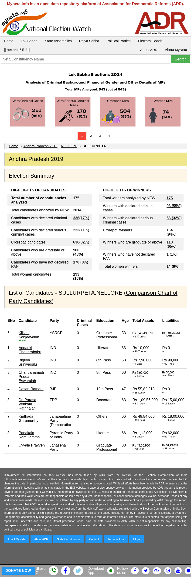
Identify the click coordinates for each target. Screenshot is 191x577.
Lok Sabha (29, 41)
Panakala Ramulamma (29, 435)
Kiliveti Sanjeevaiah (29, 335)
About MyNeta (176, 50)
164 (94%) (172, 232)
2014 (77, 210)
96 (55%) (174, 206)
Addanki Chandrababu (30, 350)
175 (170, 198)
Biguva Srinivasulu (28, 362)
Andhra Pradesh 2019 (41, 146)
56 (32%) (174, 218)
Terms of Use (116, 539)
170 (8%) (80, 262)
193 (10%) (78, 276)
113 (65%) (172, 244)
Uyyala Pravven (32, 445)
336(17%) (81, 218)
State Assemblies (58, 41)
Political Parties (119, 41)
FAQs (136, 539)
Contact (94, 539)
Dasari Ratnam (31, 389)
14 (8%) (173, 266)
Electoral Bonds (150, 41)
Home (8, 41)
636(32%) (81, 242)
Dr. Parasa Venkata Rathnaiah (27, 404)
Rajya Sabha (89, 41)
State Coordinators (68, 539)
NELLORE (69, 146)
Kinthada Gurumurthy (28, 418)
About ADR (148, 50)
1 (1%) (172, 254)
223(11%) (81, 230)
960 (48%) (78, 252)
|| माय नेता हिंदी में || (17, 50)
